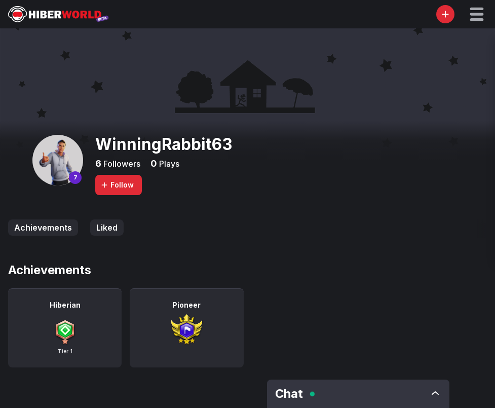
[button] (477, 14)
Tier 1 (65, 351)
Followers (120, 164)
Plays (168, 164)
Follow (117, 184)
